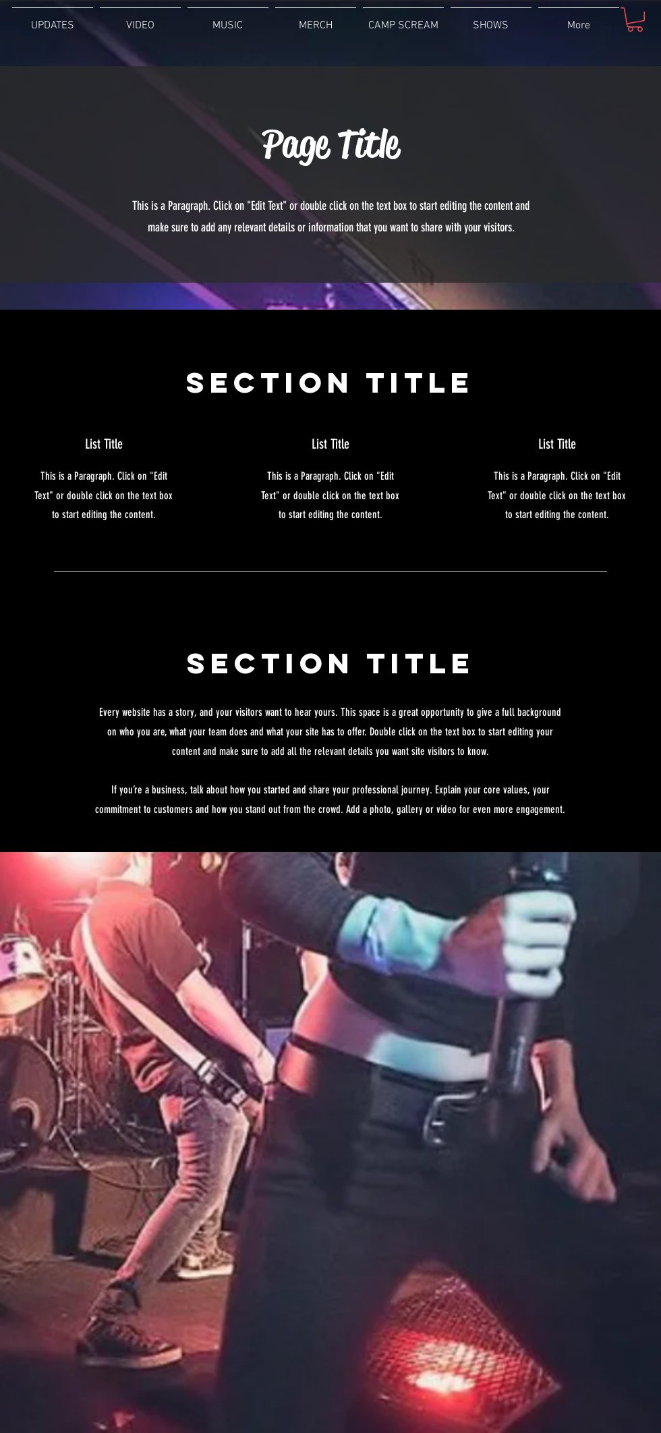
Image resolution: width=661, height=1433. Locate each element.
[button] (635, 19)
